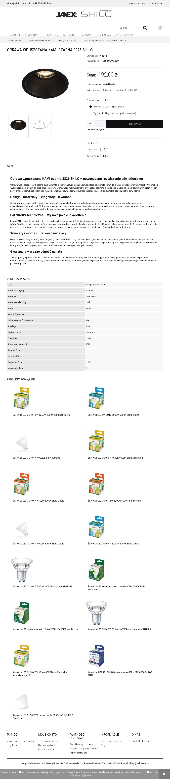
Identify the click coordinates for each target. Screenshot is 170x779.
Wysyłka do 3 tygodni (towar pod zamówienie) (114, 113)
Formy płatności (78, 753)
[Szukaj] (145, 28)
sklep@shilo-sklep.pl (18, 3)
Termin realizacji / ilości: (98, 100)
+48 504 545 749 (42, 3)
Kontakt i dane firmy (142, 741)
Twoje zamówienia (48, 741)
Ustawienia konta (47, 745)
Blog (103, 745)
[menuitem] (25, 35)
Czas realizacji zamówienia (83, 748)
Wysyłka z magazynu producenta (108, 106)
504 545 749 (113, 763)
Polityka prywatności (111, 741)
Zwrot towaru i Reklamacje (21, 741)
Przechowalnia (46, 749)
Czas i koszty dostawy (81, 744)
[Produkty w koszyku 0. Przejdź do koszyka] (156, 28)
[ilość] (101, 123)
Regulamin (12, 745)
